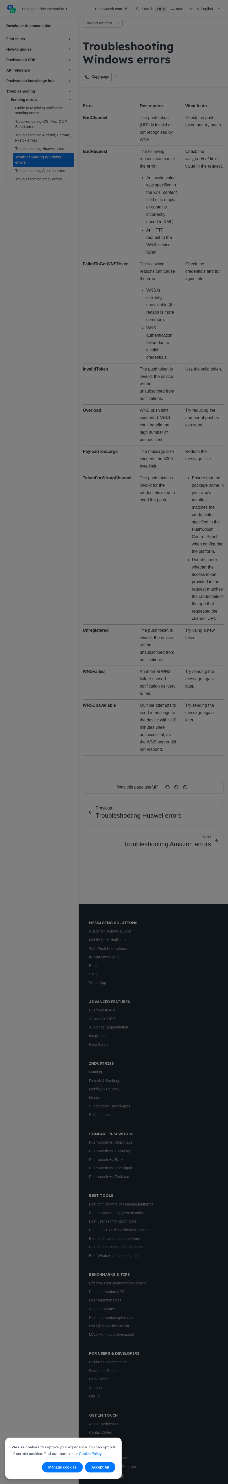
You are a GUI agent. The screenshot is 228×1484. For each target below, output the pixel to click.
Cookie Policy (90, 1453)
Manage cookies (62, 1467)
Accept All (100, 1467)
